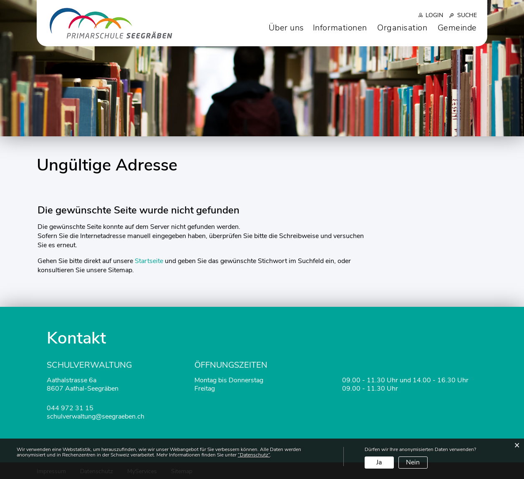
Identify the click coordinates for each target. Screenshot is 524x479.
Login (434, 15)
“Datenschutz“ (254, 454)
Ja (379, 462)
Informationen (340, 27)
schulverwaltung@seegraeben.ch (95, 416)
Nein (413, 462)
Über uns (286, 27)
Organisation (402, 27)
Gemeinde (457, 27)
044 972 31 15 (70, 408)
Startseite (149, 261)
